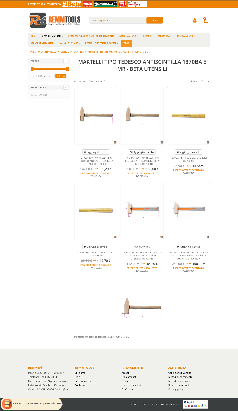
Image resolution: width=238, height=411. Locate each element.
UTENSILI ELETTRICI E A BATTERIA (101, 43)
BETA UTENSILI (38, 94)
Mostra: (193, 81)
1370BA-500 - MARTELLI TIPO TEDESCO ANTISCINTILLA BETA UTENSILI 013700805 (95, 160)
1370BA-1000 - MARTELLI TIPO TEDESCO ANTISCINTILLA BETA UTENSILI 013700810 (142, 160)
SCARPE (147, 36)
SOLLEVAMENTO (185, 36)
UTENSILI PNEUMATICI (42, 43)
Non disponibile (142, 246)
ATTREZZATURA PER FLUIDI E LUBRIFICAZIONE (91, 36)
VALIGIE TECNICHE (69, 43)
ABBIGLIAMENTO (127, 36)
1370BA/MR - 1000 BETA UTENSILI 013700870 (95, 254)
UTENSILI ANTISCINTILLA (72, 51)
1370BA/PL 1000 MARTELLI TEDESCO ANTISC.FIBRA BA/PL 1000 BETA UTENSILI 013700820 (188, 255)
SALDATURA (164, 36)
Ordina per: (80, 81)
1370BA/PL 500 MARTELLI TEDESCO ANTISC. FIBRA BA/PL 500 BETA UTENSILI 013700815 (142, 255)
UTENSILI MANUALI (51, 36)
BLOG (126, 43)
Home (31, 51)
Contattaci (80, 385)
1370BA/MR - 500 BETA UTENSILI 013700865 (188, 159)
